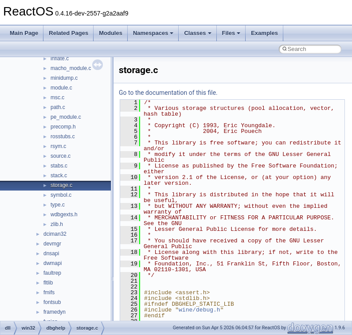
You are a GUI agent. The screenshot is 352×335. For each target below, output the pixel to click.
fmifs (49, 292)
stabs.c (59, 166)
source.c (60, 156)
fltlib (48, 283)
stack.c (59, 175)
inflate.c (60, 58)
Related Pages (68, 33)
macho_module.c (71, 68)
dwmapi (52, 263)
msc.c (57, 97)
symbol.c (61, 195)
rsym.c (58, 146)
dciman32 (54, 234)
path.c (58, 107)
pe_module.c (66, 117)
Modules (110, 33)
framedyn (54, 312)
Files (231, 33)
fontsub (52, 302)
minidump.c (64, 78)
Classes (197, 33)
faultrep (52, 273)
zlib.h (57, 224)
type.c (58, 205)
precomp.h (63, 127)
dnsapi (51, 253)
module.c (61, 88)
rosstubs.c (63, 136)
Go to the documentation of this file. (168, 92)
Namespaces (153, 33)
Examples (264, 33)
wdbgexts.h (64, 214)
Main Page (24, 33)
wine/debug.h (199, 310)
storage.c (61, 185)
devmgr (52, 244)
